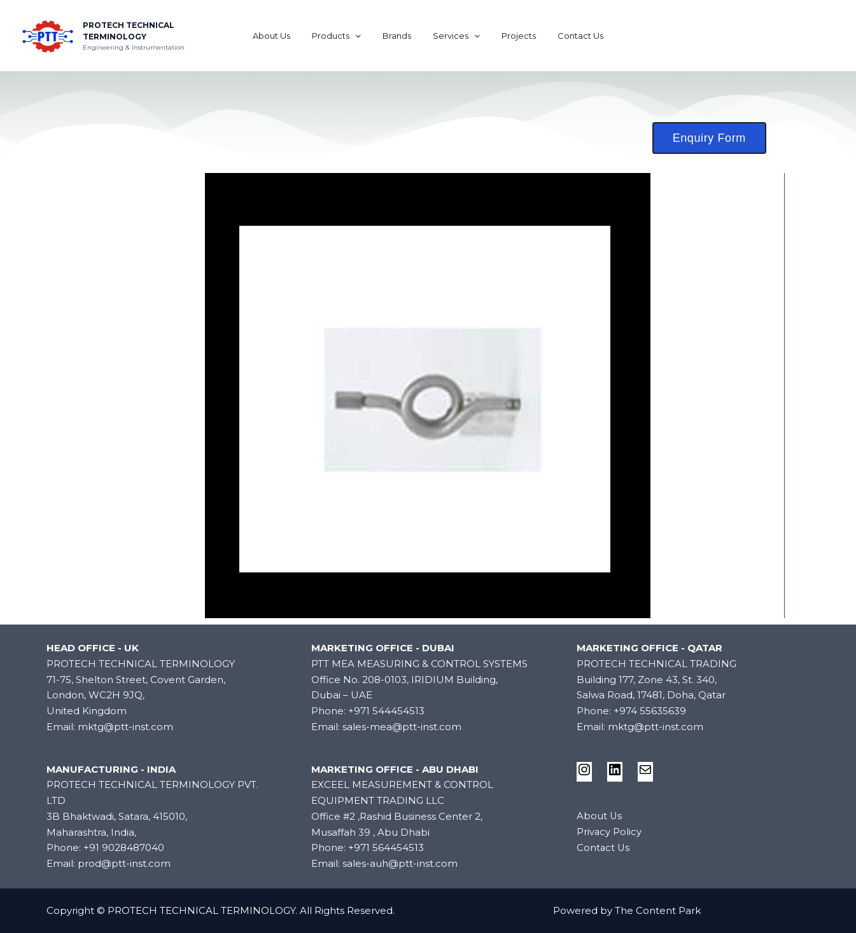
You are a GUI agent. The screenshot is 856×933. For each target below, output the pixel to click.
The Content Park (658, 910)
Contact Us (568, 36)
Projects (511, 36)
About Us (284, 36)
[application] (362, 35)
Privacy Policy (609, 832)
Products (343, 35)
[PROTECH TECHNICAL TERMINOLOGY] (47, 35)
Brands (399, 36)
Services (453, 35)
